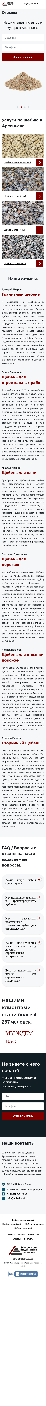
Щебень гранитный (23, 1352)
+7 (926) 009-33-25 (31, 4)
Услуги (21, 1359)
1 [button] (17, 107)
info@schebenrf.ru (17, 1322)
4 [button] (28, 107)
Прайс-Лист (33, 1359)
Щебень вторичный (34, 1348)
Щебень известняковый (23, 1344)
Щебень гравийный (11, 1348)
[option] (23, 81)
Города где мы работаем (23, 1383)
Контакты (28, 1363)
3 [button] (25, 107)
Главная (11, 1359)
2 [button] (21, 107)
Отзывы (17, 1363)
